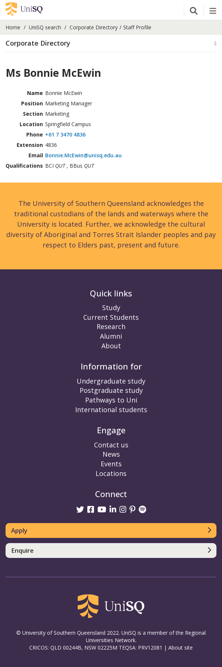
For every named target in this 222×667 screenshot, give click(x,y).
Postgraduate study (111, 390)
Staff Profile (137, 27)
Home (13, 27)
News (111, 454)
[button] (111, 43)
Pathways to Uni (111, 399)
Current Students (111, 317)
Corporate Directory (94, 27)
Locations (111, 473)
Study (111, 307)
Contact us (111, 444)
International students (111, 409)
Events (111, 463)
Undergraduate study (111, 381)
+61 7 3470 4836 (65, 134)
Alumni (111, 336)
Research (111, 326)
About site (180, 647)
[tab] (111, 43)
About (111, 345)
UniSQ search (45, 27)
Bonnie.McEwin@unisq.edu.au (83, 155)
